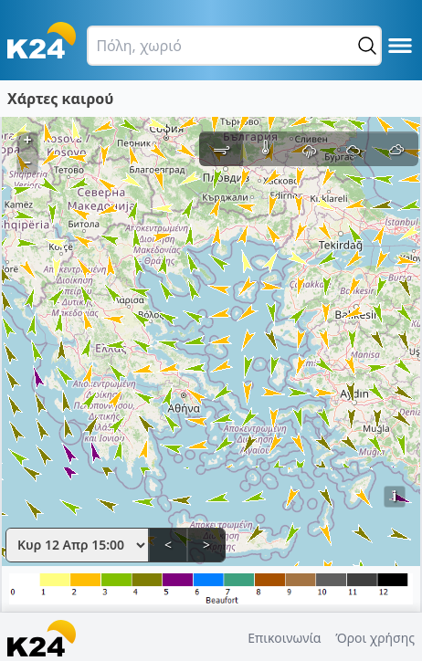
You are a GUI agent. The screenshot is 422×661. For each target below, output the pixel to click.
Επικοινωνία (284, 637)
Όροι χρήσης (375, 637)
